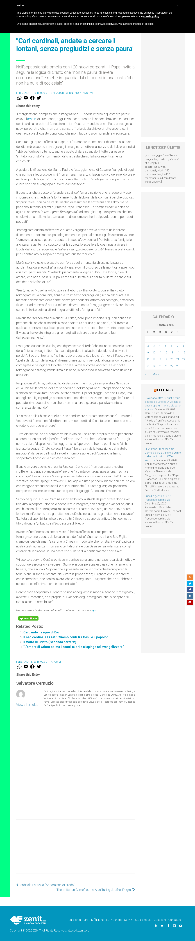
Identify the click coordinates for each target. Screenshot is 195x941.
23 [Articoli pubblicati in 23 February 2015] (148, 366)
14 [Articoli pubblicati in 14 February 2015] (177, 352)
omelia (32, 119)
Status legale (143, 919)
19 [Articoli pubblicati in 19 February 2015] (165, 359)
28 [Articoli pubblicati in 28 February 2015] (177, 366)
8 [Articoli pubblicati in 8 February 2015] (183, 345)
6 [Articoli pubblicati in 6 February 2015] (172, 345)
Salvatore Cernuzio (65, 93)
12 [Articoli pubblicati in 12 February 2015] (165, 352)
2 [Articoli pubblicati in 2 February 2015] (148, 345)
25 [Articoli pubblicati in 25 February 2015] (159, 366)
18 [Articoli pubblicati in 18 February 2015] (159, 359)
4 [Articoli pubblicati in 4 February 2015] (160, 345)
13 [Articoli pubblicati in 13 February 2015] (171, 352)
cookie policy (151, 16)
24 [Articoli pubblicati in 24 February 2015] (154, 366)
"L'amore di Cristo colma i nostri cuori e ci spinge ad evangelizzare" (73, 647)
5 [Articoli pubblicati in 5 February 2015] (166, 345)
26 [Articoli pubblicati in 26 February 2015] (165, 366)
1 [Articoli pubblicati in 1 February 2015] (183, 338)
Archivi (88, 93)
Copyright (160, 919)
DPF (86, 919)
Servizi (128, 919)
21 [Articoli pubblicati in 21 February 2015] (177, 359)
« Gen (148, 374)
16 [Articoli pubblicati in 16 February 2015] (148, 359)
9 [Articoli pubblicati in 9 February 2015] (148, 352)
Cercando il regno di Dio (41, 632)
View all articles (27, 705)
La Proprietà (114, 919)
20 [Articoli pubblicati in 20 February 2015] (171, 359)
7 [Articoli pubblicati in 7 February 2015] (177, 345)
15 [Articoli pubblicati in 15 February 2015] (183, 352)
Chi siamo (75, 919)
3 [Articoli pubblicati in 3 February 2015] (154, 345)
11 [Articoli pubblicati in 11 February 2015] (159, 352)
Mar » (156, 374)
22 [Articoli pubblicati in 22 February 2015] (183, 359)
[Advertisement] (75, 850)
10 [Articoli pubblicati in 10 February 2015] (154, 352)
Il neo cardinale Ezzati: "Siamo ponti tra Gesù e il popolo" (65, 637)
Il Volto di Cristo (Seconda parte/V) (49, 642)
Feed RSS (165, 390)
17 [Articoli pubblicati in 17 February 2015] (154, 359)
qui (94, 610)
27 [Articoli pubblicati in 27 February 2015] (171, 366)
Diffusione (97, 919)
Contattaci (175, 919)
